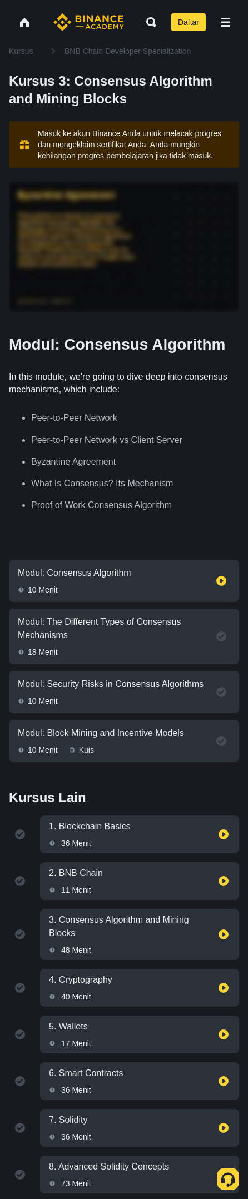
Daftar (188, 22)
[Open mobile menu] (225, 22)
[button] (225, 22)
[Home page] (88, 22)
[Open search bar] (148, 22)
